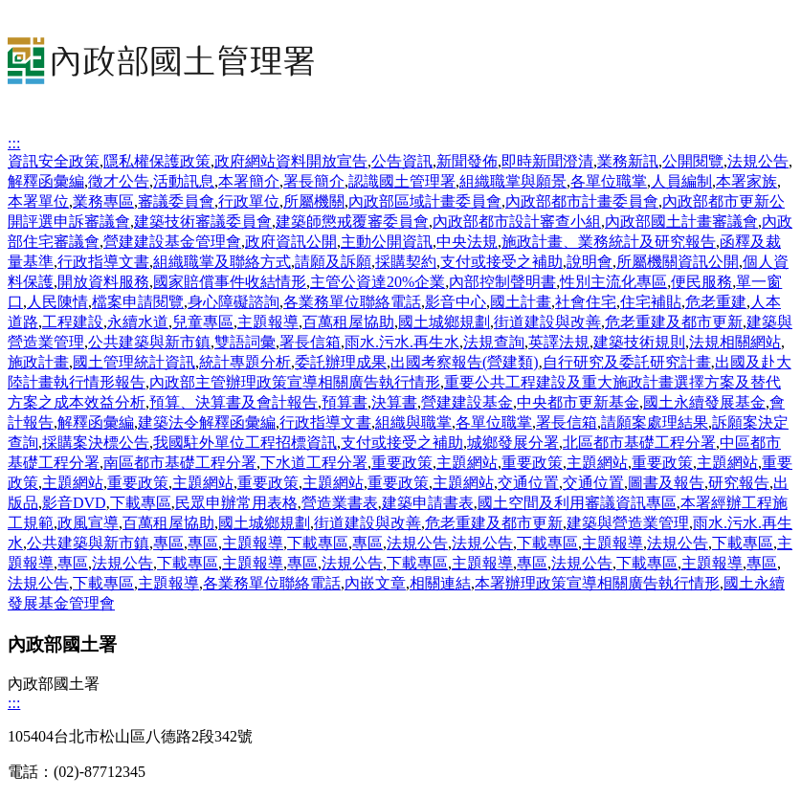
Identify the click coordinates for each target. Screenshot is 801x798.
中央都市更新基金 (578, 402)
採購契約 (405, 262)
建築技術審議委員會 (203, 221)
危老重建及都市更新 (674, 322)
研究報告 (738, 483)
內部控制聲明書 (502, 282)
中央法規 (467, 241)
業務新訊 (627, 161)
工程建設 (72, 322)
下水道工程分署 (313, 462)
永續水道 (137, 322)
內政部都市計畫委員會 (581, 201)
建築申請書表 (428, 503)
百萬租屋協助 (348, 322)
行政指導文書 (103, 262)
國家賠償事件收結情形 (229, 282)
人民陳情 (57, 302)
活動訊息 (183, 181)
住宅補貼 (650, 302)
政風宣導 (88, 523)
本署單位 (38, 201)
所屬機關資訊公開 (677, 262)
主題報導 (268, 322)
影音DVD (74, 503)
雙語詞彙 (245, 342)
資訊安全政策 (54, 161)
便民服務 (701, 282)
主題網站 (467, 462)
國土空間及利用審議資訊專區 (577, 503)
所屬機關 (314, 201)
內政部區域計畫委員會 (424, 201)
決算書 (394, 402)
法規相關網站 (735, 342)
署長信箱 (310, 342)
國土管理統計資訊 (134, 362)
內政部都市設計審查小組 (517, 221)
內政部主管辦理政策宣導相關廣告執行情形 (294, 382)
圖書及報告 (666, 483)
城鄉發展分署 (513, 442)
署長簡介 (314, 181)
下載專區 (140, 503)
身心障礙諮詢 (233, 302)
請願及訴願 (333, 262)
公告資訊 (402, 161)
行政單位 (248, 201)
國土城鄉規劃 (444, 322)
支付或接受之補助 (501, 262)
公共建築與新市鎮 (149, 342)
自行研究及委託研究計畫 (627, 362)
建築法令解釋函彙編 (207, 422)
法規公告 (758, 161)
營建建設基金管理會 (172, 241)
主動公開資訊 (387, 241)
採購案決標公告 (95, 442)
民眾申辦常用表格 (236, 503)
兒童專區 (203, 322)
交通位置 (528, 483)
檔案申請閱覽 (138, 302)
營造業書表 (339, 503)
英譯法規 (559, 342)
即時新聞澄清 (547, 161)
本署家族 (746, 181)
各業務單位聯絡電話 (352, 302)
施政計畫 (38, 362)
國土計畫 (520, 302)
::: (14, 143)
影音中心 (455, 302)
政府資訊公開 (291, 241)
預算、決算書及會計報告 (233, 402)
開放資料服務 (103, 282)
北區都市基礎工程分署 (639, 442)
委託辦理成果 (341, 362)
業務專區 (103, 201)
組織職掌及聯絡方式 (222, 262)
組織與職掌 (413, 422)
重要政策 (402, 462)
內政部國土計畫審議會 (681, 221)
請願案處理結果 (654, 422)
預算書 (344, 402)
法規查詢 (493, 342)
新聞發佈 (467, 161)
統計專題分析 (245, 362)
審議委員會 (176, 201)
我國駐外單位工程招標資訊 (245, 442)
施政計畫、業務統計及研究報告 (608, 241)
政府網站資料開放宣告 (290, 161)
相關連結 (440, 583)
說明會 (589, 262)
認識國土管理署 (402, 181)
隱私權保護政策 (157, 161)
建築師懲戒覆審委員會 (352, 221)
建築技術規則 (639, 342)
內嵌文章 (375, 583)
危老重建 (715, 302)
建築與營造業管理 (628, 523)
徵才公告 (118, 181)
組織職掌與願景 (513, 181)
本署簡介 (248, 181)
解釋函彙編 (46, 181)
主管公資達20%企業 (377, 282)
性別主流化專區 (613, 282)
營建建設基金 (467, 402)
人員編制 (681, 181)
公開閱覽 (692, 161)
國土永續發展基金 (704, 402)
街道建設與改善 (547, 322)
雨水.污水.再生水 (402, 342)
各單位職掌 (608, 181)
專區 (168, 543)
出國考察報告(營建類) (464, 362)
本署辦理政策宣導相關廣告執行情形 (597, 583)
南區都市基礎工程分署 (179, 462)
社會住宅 (585, 302)
